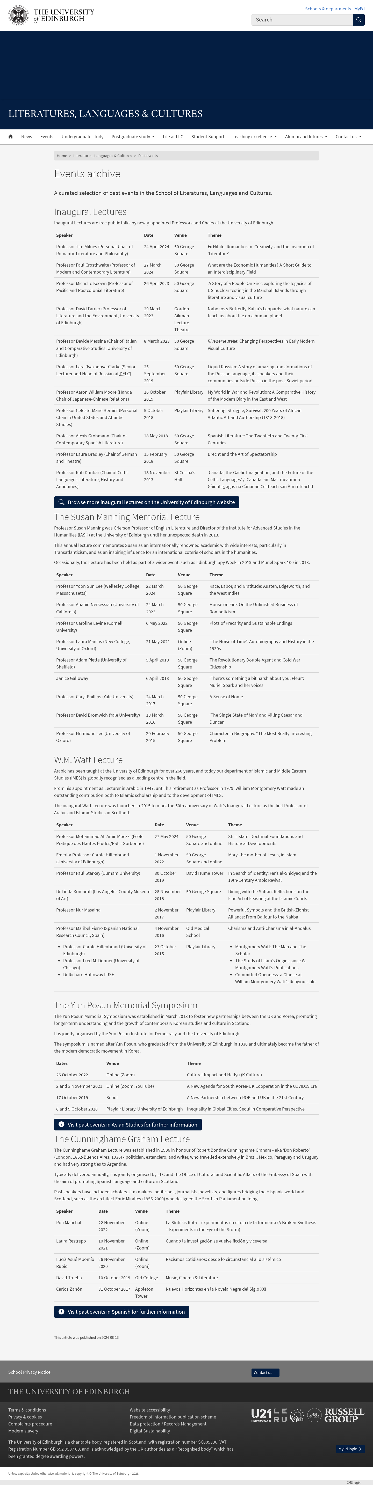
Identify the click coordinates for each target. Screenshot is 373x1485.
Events (46, 136)
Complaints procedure (30, 1424)
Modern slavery (23, 1431)
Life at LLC (173, 136)
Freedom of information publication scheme (173, 1417)
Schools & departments (328, 9)
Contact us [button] (347, 136)
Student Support (207, 136)
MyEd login (350, 1448)
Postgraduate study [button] (131, 136)
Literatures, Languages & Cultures (102, 155)
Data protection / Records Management (168, 1424)
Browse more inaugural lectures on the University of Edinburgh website (147, 502)
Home (62, 155)
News (26, 136)
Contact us (265, 1372)
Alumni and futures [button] (304, 136)
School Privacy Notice (29, 1372)
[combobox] (303, 20)
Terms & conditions (27, 1410)
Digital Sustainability (150, 1431)
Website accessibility (150, 1410)
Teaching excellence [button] (253, 136)
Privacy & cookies (25, 1417)
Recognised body (194, 1449)
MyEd (359, 9)
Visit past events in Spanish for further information (122, 1311)
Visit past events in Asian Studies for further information (128, 1124)
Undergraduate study (82, 136)
